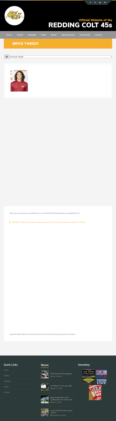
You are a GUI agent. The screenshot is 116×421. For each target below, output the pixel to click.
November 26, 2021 (59, 415)
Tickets (6, 375)
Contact (7, 392)
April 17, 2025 (57, 388)
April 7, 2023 (56, 402)
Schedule (7, 381)
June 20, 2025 (57, 376)
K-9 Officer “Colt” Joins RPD (61, 386)
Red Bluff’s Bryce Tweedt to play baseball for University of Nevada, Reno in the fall (48, 222)
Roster (6, 386)
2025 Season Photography (61, 374)
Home (6, 370)
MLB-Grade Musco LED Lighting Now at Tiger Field (61, 398)
